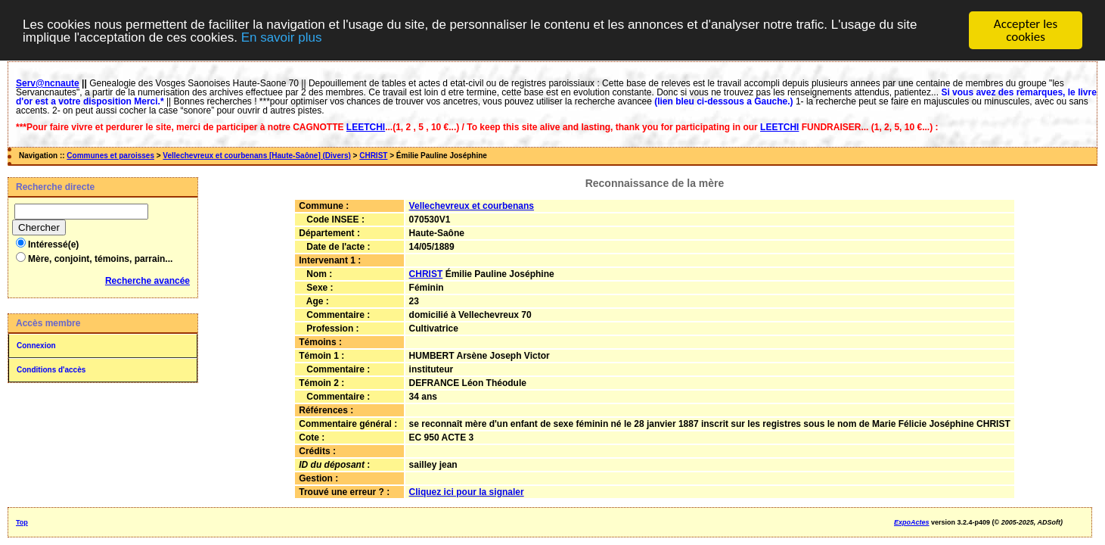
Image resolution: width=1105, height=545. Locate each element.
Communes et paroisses (110, 155)
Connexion (36, 345)
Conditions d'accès (51, 370)
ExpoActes (912, 522)
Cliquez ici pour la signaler (466, 492)
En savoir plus (281, 37)
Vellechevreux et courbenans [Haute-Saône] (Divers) (256, 155)
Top (22, 522)
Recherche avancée (147, 281)
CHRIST (373, 155)
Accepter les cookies (1025, 30)
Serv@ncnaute (47, 83)
